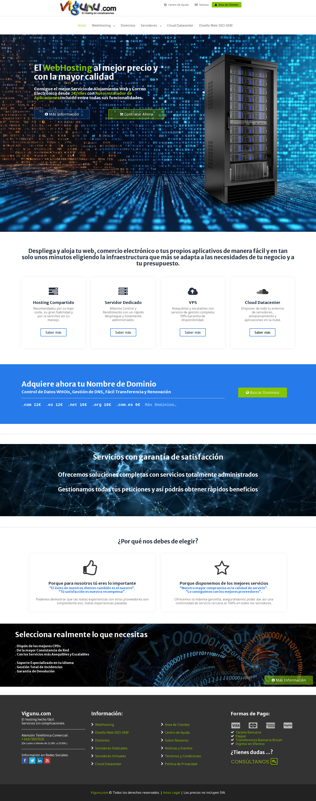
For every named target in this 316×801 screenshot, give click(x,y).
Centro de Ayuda (178, 4)
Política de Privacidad (181, 764)
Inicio (82, 25)
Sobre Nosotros (176, 740)
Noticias (204, 4)
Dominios (128, 25)
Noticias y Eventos (178, 748)
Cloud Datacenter (180, 25)
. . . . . (158, 508)
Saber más (53, 332)
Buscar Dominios (262, 392)
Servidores (149, 25)
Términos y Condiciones (183, 756)
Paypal (241, 736)
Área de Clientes (228, 4)
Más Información (62, 114)
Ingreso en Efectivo (250, 744)
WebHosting (101, 25)
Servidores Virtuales (110, 756)
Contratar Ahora (136, 114)
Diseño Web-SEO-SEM (216, 25)
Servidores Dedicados (111, 748)
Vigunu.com (99, 792)
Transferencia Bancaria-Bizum (259, 740)
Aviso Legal (171, 792)
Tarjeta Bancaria (248, 732)
